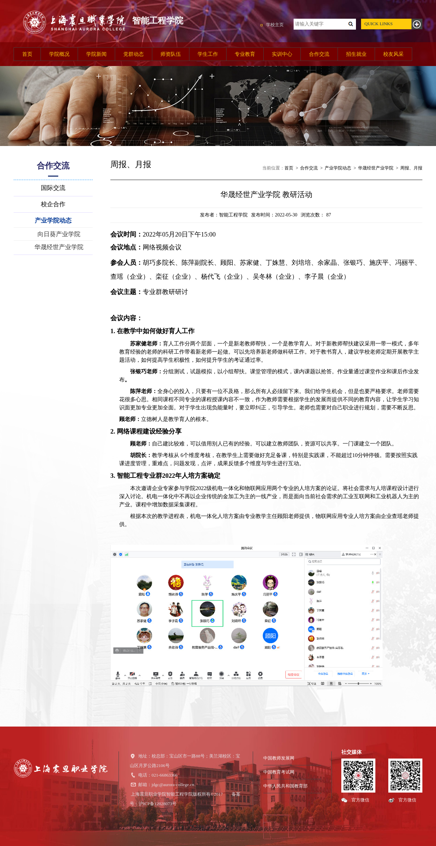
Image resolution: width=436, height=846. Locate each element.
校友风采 (393, 54)
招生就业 (356, 54)
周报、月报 (411, 167)
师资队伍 (170, 54)
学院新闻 (96, 54)
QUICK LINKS (378, 23)
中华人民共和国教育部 (285, 785)
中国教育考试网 (278, 772)
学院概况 (59, 54)
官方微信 (360, 799)
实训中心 (282, 54)
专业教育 (245, 54)
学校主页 (275, 24)
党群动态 (133, 54)
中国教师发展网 (278, 758)
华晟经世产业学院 (375, 167)
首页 (27, 54)
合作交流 (319, 54)
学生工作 (208, 54)
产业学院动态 (338, 167)
